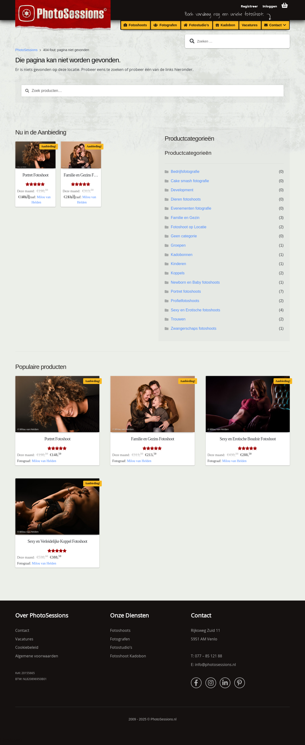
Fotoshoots (138, 25)
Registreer (249, 6)
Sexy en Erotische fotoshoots (195, 310)
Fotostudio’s (199, 25)
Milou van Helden (44, 461)
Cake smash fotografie (190, 181)
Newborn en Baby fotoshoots (195, 282)
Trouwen (178, 319)
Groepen (178, 245)
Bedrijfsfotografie (185, 172)
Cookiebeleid (26, 647)
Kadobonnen (182, 255)
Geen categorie (184, 236)
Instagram (210, 682)
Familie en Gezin (185, 218)
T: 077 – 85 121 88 (206, 656)
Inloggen (270, 6)
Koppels (178, 273)
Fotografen (168, 25)
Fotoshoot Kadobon (128, 656)
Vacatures (250, 25)
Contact (275, 25)
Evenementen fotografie (191, 208)
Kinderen (178, 264)
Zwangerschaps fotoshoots (193, 328)
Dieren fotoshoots (186, 199)
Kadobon (228, 25)
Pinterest (239, 682)
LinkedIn (225, 682)
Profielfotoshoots (185, 301)
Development (182, 190)
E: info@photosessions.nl (213, 664)
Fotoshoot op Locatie (188, 227)
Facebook (196, 682)
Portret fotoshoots (186, 291)
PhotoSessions (26, 50)
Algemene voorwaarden (36, 656)
